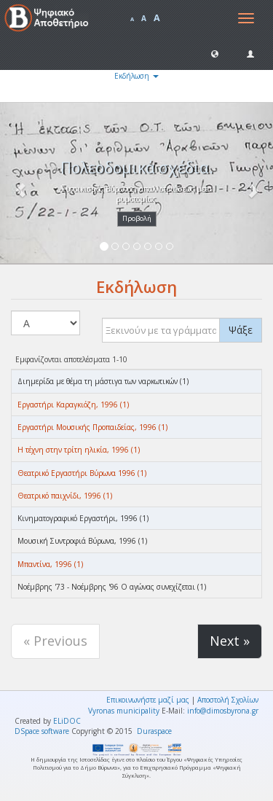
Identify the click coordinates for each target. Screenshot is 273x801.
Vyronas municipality (123, 711)
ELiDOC (67, 721)
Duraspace (154, 731)
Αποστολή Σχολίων (227, 700)
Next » (230, 640)
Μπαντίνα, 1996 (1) (50, 564)
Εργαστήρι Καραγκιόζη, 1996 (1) (73, 404)
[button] (214, 53)
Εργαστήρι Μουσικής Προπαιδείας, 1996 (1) (92, 427)
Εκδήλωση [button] (136, 76)
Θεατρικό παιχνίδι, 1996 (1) (64, 496)
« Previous (55, 640)
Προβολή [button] (136, 218)
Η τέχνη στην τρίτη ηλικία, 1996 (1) (78, 450)
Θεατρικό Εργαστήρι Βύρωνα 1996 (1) (81, 473)
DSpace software (42, 731)
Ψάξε (241, 330)
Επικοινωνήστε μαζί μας (147, 700)
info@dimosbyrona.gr (222, 711)
